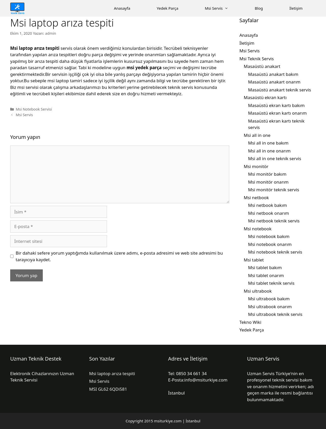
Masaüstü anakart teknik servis (279, 90)
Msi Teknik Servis (256, 59)
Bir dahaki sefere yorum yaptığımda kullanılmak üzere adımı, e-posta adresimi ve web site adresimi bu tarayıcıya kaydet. (119, 256)
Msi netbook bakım (267, 205)
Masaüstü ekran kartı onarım (277, 113)
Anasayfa (122, 8)
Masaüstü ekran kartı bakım (276, 105)
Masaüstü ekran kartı (265, 97)
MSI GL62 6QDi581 (108, 389)
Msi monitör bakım (267, 174)
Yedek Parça (167, 8)
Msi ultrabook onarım (270, 306)
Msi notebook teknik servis (275, 252)
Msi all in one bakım (268, 143)
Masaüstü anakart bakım (273, 74)
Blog (259, 8)
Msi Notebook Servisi (34, 109)
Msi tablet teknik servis (271, 283)
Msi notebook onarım (270, 244)
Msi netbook (256, 197)
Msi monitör (256, 166)
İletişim (296, 8)
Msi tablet (254, 260)
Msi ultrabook (258, 291)
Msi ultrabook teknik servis (275, 314)
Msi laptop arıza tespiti (112, 373)
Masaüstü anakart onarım (274, 82)
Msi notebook (257, 229)
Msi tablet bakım (265, 267)
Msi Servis (223, 8)
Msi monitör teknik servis (273, 190)
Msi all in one (257, 135)
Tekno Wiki (250, 322)
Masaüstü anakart (262, 66)
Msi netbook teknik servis (274, 221)
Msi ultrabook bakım (269, 299)
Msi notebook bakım (269, 236)
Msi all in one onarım (269, 151)
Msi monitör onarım (268, 182)
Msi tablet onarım (266, 275)
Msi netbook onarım (268, 213)
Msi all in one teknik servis (274, 158)
